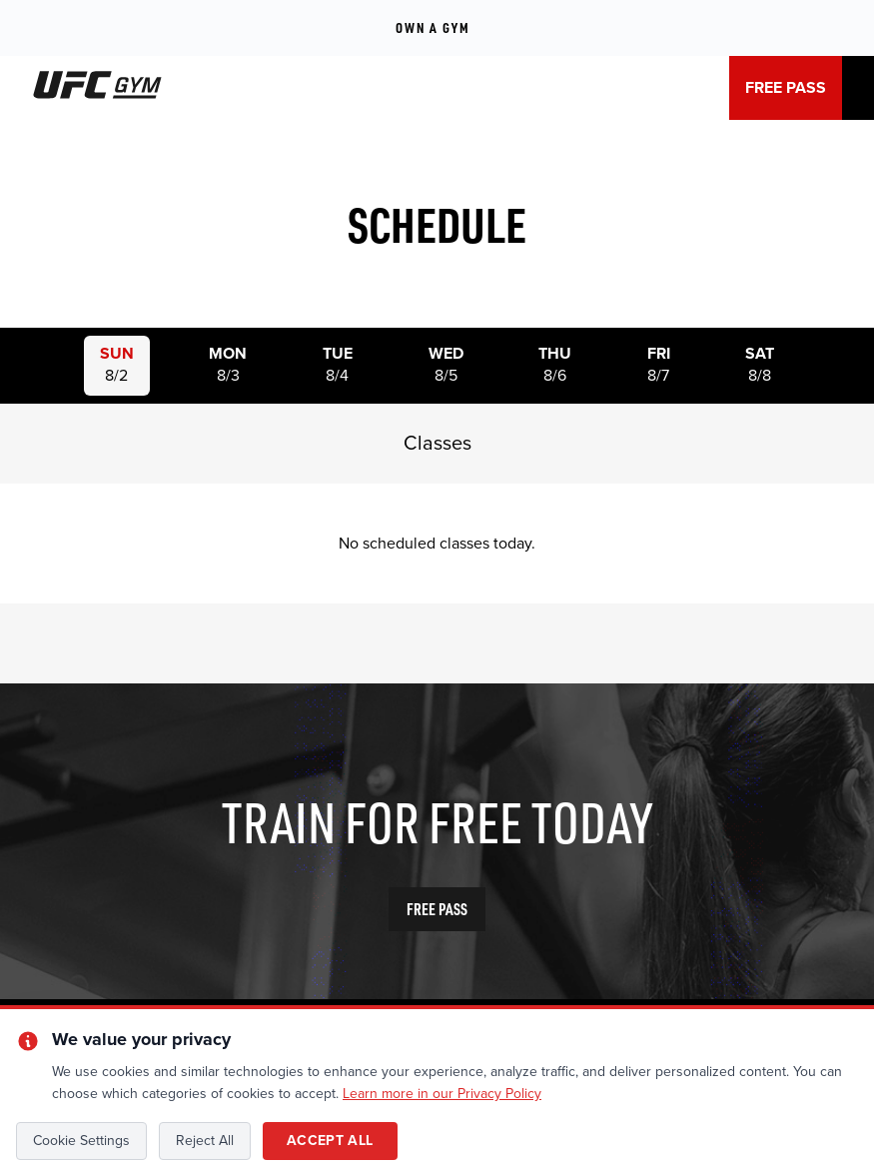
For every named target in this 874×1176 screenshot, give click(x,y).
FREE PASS (785, 88)
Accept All (330, 1140)
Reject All (205, 1140)
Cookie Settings (81, 1140)
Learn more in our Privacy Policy (442, 1093)
